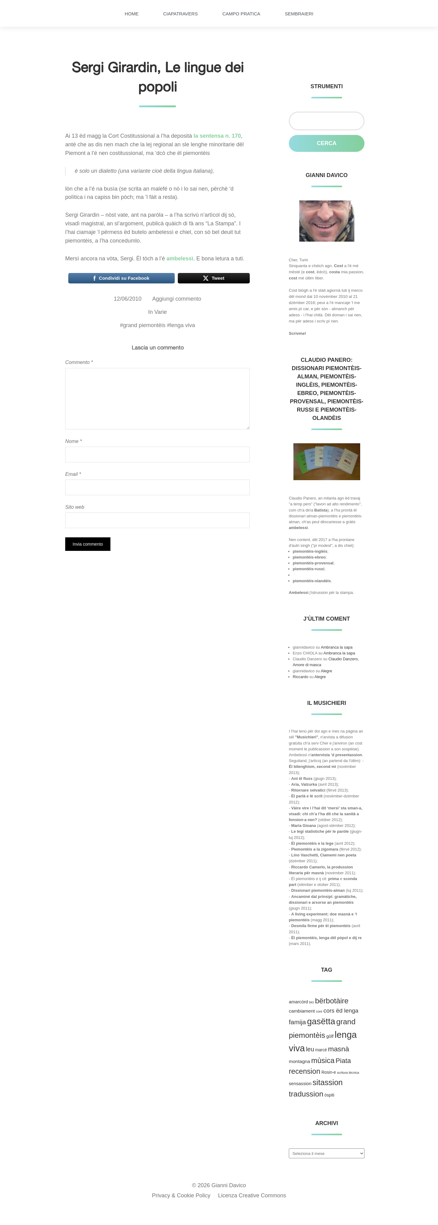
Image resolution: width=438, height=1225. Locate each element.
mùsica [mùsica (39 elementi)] (323, 1060)
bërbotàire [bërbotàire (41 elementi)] (331, 1001)
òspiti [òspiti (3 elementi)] (329, 1095)
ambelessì (179, 258)
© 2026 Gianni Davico (219, 1185)
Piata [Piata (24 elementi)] (343, 1061)
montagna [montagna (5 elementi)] (299, 1061)
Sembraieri (299, 13)
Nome (73, 441)
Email (73, 474)
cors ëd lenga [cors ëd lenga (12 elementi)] (341, 1010)
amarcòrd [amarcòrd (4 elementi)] (298, 1001)
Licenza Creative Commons (252, 1195)
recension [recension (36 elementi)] (304, 1071)
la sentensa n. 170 (217, 136)
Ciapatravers (180, 13)
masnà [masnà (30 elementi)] (338, 1049)
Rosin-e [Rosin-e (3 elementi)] (328, 1072)
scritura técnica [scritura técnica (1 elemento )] (348, 1072)
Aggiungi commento (176, 299)
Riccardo (301, 676)
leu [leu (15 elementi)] (310, 1049)
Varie (160, 312)
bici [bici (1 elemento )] (311, 1002)
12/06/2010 (127, 299)
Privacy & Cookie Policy (181, 1195)
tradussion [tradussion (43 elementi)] (306, 1094)
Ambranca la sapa (336, 647)
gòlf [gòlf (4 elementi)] (330, 1036)
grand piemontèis (144, 325)
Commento (79, 362)
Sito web (74, 506)
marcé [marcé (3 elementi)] (321, 1050)
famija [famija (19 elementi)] (297, 1021)
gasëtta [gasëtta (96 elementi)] (321, 1021)
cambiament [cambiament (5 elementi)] (302, 1011)
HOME (131, 13)
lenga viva (182, 325)
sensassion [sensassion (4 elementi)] (300, 1083)
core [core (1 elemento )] (319, 1011)
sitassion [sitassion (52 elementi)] (328, 1082)
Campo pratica (241, 13)
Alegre (326, 671)
